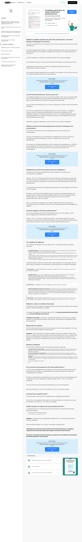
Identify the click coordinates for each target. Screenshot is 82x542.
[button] (15, 3)
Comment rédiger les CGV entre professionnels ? (8, 40)
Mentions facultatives (5, 54)
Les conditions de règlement (7, 44)
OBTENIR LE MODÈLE (72, 12)
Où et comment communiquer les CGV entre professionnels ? (10, 58)
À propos (30, 2)
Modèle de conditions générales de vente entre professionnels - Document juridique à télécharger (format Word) (10, 22)
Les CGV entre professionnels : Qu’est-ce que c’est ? (11, 27)
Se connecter (63, 2)
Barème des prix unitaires (6, 50)
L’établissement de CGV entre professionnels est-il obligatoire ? (10, 36)
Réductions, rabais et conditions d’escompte (10, 47)
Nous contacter (72, 2)
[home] (7, 2)
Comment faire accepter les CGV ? (8, 61)
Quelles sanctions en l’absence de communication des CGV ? (8, 65)
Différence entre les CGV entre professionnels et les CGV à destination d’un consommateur (11, 32)
